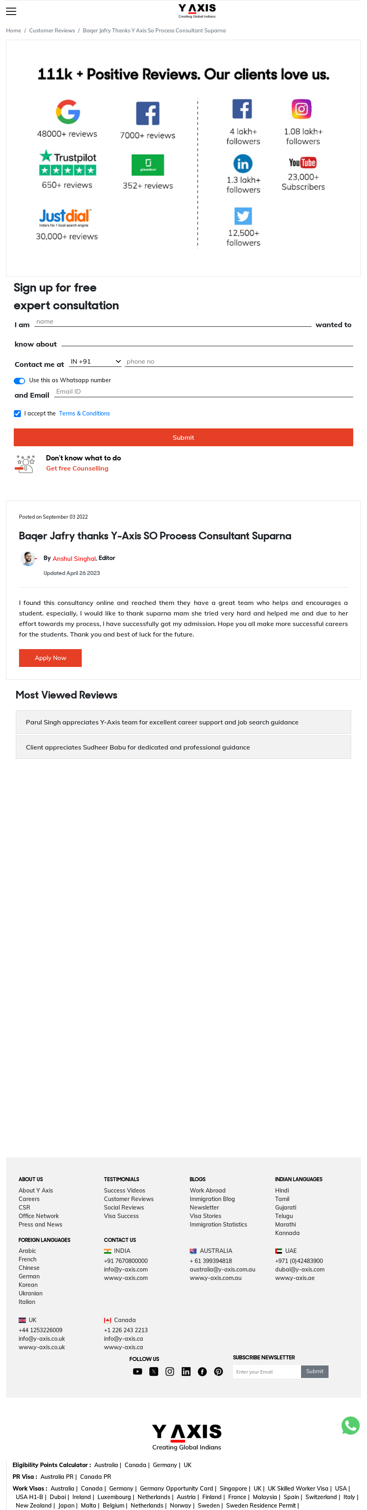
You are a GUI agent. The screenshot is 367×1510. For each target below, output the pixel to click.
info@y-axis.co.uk (42, 1338)
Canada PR (95, 1476)
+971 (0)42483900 (299, 1261)
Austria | (188, 1497)
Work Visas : (30, 1488)
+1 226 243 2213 (126, 1330)
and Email (32, 395)
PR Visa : (25, 1476)
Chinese (29, 1267)
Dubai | (59, 1497)
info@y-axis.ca (123, 1338)
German (29, 1276)
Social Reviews (124, 1207)
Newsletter (204, 1207)
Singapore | (235, 1488)
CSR (24, 1207)
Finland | (213, 1497)
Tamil (282, 1199)
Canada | (137, 1465)
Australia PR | (58, 1476)
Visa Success (121, 1216)
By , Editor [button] (79, 558)
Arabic (27, 1250)
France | (239, 1497)
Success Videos (124, 1190)
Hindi (282, 1190)
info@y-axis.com (126, 1269)
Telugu (284, 1216)
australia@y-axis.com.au (222, 1269)
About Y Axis (36, 1190)
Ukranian (30, 1293)
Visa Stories (205, 1216)
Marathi (285, 1224)
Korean (28, 1285)
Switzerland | (322, 1497)
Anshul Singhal (74, 558)
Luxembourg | (116, 1497)
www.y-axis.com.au (216, 1278)
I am (22, 325)
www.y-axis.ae (295, 1278)
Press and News (40, 1224)
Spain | (293, 1497)
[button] (183, 722)
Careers (29, 1199)
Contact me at (39, 364)
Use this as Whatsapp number (70, 380)
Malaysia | (266, 1497)
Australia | (107, 1465)
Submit (183, 437)
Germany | (166, 1465)
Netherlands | (156, 1497)
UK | (259, 1488)
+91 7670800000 (126, 1261)
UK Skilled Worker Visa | (300, 1488)
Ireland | (83, 1497)
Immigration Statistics (218, 1224)
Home (13, 30)
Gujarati (285, 1207)
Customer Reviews (52, 30)
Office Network (39, 1216)
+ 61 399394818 (211, 1261)
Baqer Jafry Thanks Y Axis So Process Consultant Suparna (154, 30)
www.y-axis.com (126, 1278)
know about (36, 344)
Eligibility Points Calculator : (52, 1465)
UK (187, 1465)
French (27, 1259)
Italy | (351, 1497)
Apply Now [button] (50, 658)
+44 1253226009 (40, 1330)
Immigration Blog (212, 1199)
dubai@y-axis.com (300, 1269)
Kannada (287, 1233)
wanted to (334, 325)
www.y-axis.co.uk (42, 1347)
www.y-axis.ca (123, 1347)
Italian (27, 1302)
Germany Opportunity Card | (178, 1488)
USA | (342, 1488)
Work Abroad (208, 1190)
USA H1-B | (31, 1497)
